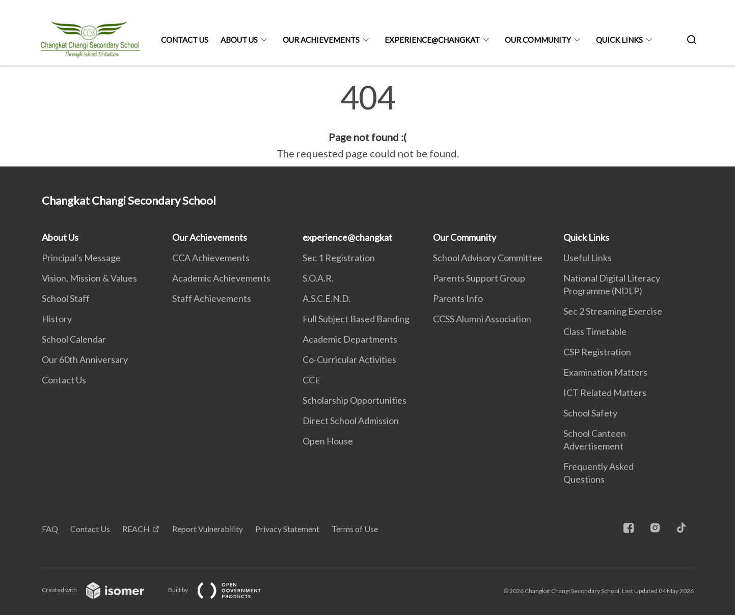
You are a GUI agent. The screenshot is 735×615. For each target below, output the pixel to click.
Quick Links (619, 39)
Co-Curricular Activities (349, 359)
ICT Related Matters (604, 392)
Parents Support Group (479, 278)
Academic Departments (350, 339)
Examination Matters (605, 372)
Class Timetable (595, 331)
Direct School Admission (351, 420)
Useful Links (587, 257)
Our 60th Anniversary (85, 359)
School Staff (66, 298)
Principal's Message (81, 257)
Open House (328, 440)
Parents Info (458, 298)
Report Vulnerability (207, 529)
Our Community (538, 39)
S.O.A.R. (318, 278)
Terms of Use (355, 529)
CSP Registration (597, 351)
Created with (101, 590)
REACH (136, 529)
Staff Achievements (211, 298)
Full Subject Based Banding (356, 318)
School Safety (590, 412)
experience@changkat (432, 39)
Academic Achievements (221, 278)
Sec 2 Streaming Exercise (612, 311)
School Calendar (74, 339)
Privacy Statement (287, 529)
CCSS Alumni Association (482, 318)
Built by (222, 590)
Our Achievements (321, 39)
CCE (311, 379)
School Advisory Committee (487, 257)
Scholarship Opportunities (354, 400)
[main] (367, 121)
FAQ (50, 529)
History (57, 318)
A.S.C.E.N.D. (326, 298)
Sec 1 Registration (339, 257)
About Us (239, 39)
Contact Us (184, 39)
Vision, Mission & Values (89, 278)
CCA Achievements (211, 257)
